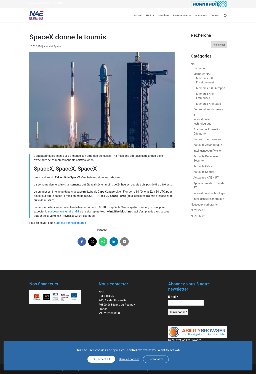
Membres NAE (202, 74)
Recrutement (180, 15)
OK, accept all (101, 359)
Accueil (138, 15)
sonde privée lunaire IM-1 (63, 211)
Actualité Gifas (202, 166)
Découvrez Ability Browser (184, 340)
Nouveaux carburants (204, 204)
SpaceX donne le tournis (70, 223)
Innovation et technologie (209, 193)
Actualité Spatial (52, 46)
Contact (215, 15)
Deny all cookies (129, 359)
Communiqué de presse (208, 109)
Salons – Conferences (207, 139)
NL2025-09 (198, 216)
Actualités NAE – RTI (206, 177)
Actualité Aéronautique (207, 145)
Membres (163, 15)
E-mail (173, 296)
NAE (148, 15)
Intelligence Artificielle (207, 150)
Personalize (156, 359)
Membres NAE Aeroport (210, 88)
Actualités (201, 15)
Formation (199, 68)
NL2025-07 (198, 210)
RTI (193, 115)
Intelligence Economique (208, 199)
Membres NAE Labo (208, 103)
